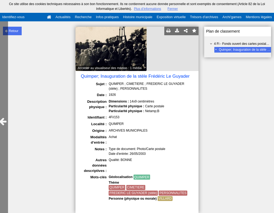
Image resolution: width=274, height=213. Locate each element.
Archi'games (231, 17)
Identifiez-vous (13, 17)
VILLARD (165, 198)
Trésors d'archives (204, 17)
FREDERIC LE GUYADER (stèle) (133, 193)
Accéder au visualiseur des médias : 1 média (109, 68)
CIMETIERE (135, 187)
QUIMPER (141, 177)
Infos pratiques (107, 17)
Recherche (83, 17)
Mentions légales (259, 17)
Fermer (173, 9)
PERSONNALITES (173, 193)
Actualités (62, 17)
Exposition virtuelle (171, 17)
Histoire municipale (138, 17)
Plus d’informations (147, 9)
